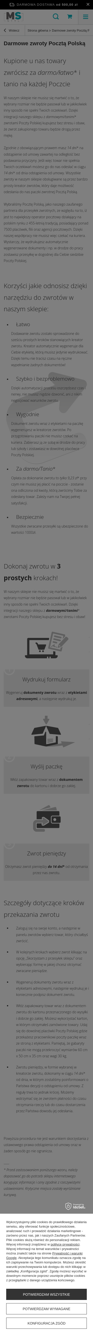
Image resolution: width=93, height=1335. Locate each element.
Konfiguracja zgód (46, 1323)
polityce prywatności (65, 1244)
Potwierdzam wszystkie (46, 1294)
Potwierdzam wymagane (46, 1309)
